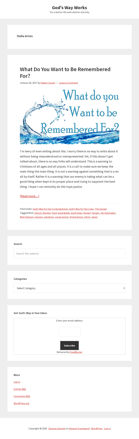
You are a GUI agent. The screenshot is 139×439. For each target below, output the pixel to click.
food (54, 212)
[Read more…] (29, 196)
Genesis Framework (79, 428)
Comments (22, 396)
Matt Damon (26, 216)
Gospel (87, 212)
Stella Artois (76, 216)
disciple (47, 212)
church (37, 212)
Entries (20, 389)
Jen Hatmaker (107, 212)
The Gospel (101, 208)
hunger (95, 212)
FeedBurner (76, 352)
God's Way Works (69, 7)
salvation (49, 216)
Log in (17, 381)
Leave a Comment (68, 82)
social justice (62, 216)
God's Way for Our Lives (81, 208)
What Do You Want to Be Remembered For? (65, 72)
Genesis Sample (56, 428)
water (94, 216)
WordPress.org (21, 403)
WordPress (97, 428)
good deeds (64, 212)
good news (76, 212)
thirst (87, 216)
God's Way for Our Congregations (50, 208)
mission (38, 216)
